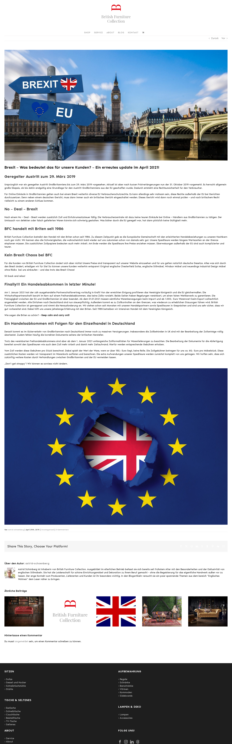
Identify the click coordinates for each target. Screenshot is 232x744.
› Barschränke (125, 685)
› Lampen (123, 714)
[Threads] (138, 742)
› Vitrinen (123, 689)
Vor (223, 38)
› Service (9, 738)
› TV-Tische (10, 721)
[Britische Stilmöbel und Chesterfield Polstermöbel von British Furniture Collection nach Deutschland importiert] (162, 597)
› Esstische (10, 707)
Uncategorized (47, 530)
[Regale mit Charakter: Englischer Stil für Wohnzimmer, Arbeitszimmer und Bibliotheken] (24, 597)
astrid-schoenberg (16, 530)
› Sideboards (125, 695)
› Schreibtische (12, 711)
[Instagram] (126, 742)
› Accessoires (125, 718)
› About (8, 741)
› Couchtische (11, 714)
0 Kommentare (62, 530)
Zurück (215, 38)
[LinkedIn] (132, 742)
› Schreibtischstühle (15, 685)
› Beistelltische (12, 718)
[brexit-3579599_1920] (116, 105)
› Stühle (8, 689)
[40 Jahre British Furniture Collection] (70, 597)
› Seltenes (9, 724)
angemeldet (21, 641)
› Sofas (8, 679)
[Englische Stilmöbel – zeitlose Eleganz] (208, 597)
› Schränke (124, 682)
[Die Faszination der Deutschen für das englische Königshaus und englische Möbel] (116, 597)
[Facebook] (120, 742)
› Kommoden (125, 692)
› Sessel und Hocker (15, 682)
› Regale (122, 679)
